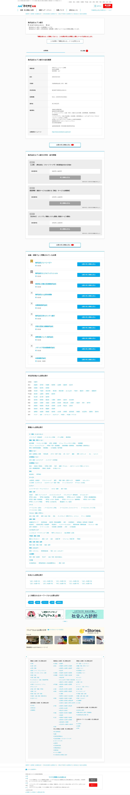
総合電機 (31, 443)
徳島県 (35, 408)
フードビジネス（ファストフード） (69, 507)
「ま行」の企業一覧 (47, 583)
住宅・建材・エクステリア (36, 460)
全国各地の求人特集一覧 (82, 714)
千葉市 (76, 390)
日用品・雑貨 (48, 466)
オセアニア (56, 414)
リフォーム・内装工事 (68, 539)
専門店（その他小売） (51, 501)
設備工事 (57, 539)
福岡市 (91, 411)
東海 (94, 2)
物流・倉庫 (47, 545)
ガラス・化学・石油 (56, 454)
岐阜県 (35, 399)
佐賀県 (41, 411)
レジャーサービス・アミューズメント (39, 488)
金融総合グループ (33, 522)
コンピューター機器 (41, 443)
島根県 (41, 405)
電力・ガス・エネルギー (57, 551)
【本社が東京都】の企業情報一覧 (50, 13)
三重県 (53, 399)
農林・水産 (62, 563)
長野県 (47, 393)
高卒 (78, 728)
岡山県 (47, 405)
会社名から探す (80, 710)
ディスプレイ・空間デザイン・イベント (68, 516)
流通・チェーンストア (41, 494)
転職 (27, 783)
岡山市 (65, 405)
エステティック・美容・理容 (52, 482)
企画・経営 (33, 665)
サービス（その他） (80, 482)
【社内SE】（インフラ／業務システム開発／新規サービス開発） (50, 216)
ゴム (90, 454)
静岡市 (59, 399)
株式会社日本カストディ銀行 (45, 316)
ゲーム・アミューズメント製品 (67, 443)
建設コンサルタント (34, 539)
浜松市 (65, 399)
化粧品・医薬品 (38, 466)
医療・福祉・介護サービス (66, 480)
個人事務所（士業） (70, 533)
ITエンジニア (34, 686)
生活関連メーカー (34, 463)
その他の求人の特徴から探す (60, 754)
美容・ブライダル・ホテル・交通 (38, 672)
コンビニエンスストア (55, 494)
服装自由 (56, 750)
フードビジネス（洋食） (51, 507)
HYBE (31, 602)
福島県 (65, 385)
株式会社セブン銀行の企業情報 (80, 13)
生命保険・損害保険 (57, 526)
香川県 (41, 408)
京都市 (72, 402)
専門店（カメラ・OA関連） (74, 497)
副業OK (56, 743)
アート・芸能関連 (86, 516)
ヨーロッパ (47, 414)
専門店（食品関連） (45, 497)
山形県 (59, 385)
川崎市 (87, 390)
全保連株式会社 (40, 358)
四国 (104, 2)
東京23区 (48, 390)
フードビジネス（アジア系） (88, 507)
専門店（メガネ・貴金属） (53, 499)
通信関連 (68, 437)
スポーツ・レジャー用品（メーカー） (80, 466)
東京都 (54, 390)
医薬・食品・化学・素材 (36, 693)
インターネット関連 (50, 437)
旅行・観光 (64, 488)
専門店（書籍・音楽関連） (36, 499)
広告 (54, 516)
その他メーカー (57, 468)
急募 (55, 734)
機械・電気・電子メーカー (36, 440)
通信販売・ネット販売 (65, 501)
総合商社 (31, 474)
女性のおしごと (73, 10)
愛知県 (47, 399)
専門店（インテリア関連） (36, 501)
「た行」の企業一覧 (73, 581)
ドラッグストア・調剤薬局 (71, 494)
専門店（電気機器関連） (90, 497)
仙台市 (71, 385)
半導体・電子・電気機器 (53, 445)
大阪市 (78, 402)
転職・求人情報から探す (27, 10)
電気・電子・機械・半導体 (37, 689)
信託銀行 (31, 524)
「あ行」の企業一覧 (34, 581)
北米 (41, 414)
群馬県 (47, 388)
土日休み (79, 723)
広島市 (71, 405)
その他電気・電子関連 (56, 448)
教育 (55, 480)
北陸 (90, 2)
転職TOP (27, 13)
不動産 (78, 539)
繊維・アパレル (63, 466)
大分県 (59, 411)
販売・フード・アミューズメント (38, 670)
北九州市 (84, 411)
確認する (93, 785)
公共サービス (34, 698)
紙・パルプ (66, 454)
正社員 (32, 705)
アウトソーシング (46, 480)
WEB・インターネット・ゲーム (38, 684)
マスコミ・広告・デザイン (36, 513)
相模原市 (94, 390)
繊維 (73, 454)
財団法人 (59, 602)
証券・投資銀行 (33, 526)
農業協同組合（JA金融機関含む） (47, 563)
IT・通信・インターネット (36, 434)
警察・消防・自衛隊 (34, 557)
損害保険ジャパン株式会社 (44, 337)
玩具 (55, 466)
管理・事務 (33, 668)
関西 (97, 2)
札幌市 (35, 382)
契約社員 (33, 707)
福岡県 (35, 411)
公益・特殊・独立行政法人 (55, 557)
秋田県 (53, 385)
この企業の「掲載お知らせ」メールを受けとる (65, 41)
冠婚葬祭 (77, 480)
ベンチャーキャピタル (65, 524)
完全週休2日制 (57, 745)
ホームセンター (84, 494)
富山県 (35, 396)
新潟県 (35, 393)
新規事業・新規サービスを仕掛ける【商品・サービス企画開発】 (50, 190)
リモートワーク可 (58, 740)
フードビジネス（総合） (35, 507)
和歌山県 (65, 402)
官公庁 (44, 557)
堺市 (83, 402)
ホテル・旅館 (54, 488)
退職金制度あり (57, 747)
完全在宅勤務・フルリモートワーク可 (62, 738)
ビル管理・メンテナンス (35, 482)
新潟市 (53, 393)
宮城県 (47, 385)
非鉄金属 (45, 454)
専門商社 (38, 474)
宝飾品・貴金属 (46, 468)
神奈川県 (61, 390)
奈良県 (59, 402)
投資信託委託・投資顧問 (42, 524)
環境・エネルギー (34, 548)
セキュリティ (86, 480)
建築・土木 (33, 691)
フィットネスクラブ (67, 482)
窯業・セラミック (81, 454)
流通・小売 (32, 491)
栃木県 (41, 388)
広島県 (53, 405)
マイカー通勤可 (57, 752)
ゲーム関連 (60, 437)
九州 (107, 2)
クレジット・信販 (93, 524)
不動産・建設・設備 (34, 536)
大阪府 (47, 402)
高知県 (53, 408)
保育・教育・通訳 (35, 677)
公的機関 (31, 554)
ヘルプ (109, 10)
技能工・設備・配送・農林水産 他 (38, 696)
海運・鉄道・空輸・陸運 (35, 545)
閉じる (93, 780)
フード (31, 504)
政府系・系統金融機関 (55, 522)
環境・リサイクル (33, 551)
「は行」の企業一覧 (34, 583)
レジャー (31, 485)
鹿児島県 (71, 411)
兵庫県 (53, 402)
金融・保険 (32, 519)
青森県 (35, 385)
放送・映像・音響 (33, 516)
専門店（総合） (33, 497)
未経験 (78, 726)
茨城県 (35, 388)
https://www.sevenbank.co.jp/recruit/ (61, 132)
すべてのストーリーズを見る (56, 629)
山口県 (59, 405)
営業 (32, 663)
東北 (74, 2)
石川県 (41, 396)
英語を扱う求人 (41, 792)
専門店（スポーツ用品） (89, 499)
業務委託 (33, 710)
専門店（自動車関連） (59, 497)
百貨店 (31, 494)
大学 (52, 602)
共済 (66, 526)
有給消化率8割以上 (58, 736)
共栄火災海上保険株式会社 (44, 326)
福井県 (47, 396)
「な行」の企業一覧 (86, 581)
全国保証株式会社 (41, 305)
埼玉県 (35, 390)
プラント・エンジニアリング (36, 445)
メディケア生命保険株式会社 (45, 347)
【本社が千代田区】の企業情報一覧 (65, 13)
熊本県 (53, 411)
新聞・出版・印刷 (45, 516)
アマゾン (45, 602)
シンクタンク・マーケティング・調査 (39, 533)
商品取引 (54, 524)
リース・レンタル (44, 526)
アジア (35, 414)
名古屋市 (71, 399)
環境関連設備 (44, 551)
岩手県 (41, 385)
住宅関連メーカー (34, 457)
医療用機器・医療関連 (68, 445)
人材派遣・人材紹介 (34, 480)
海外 (110, 2)
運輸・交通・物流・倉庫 (35, 542)
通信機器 (45, 448)
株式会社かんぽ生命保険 (43, 294)
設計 (52, 539)
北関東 (77, 2)
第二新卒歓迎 (57, 731)
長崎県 (47, 411)
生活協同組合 (32, 563)
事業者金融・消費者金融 (79, 524)
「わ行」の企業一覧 (86, 583)
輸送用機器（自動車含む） (83, 445)
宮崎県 (65, 411)
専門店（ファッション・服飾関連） (71, 499)
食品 (30, 466)
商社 (30, 471)
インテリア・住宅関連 (51, 460)
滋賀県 (35, 402)
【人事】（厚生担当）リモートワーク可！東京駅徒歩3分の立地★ (50, 165)
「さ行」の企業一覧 (60, 581)
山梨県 (41, 393)
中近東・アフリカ (71, 414)
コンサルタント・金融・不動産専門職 (39, 679)
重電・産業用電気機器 (35, 448)
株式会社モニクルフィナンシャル (46, 273)
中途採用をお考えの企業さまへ (98, 10)
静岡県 (41, 399)
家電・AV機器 (53, 443)
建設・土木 (45, 539)
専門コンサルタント (56, 533)
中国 (100, 2)
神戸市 (88, 402)
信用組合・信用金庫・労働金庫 (85, 522)
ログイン (99, 6)
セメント (96, 454)
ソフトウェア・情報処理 (35, 437)
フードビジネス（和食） (35, 510)
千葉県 (41, 390)
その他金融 (72, 526)
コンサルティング (34, 530)
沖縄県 (78, 411)
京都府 (41, 402)
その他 (31, 560)
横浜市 (81, 390)
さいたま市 (69, 390)
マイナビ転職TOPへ (31, 769)
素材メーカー (32, 451)
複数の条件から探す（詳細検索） (84, 712)
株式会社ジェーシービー (43, 263)
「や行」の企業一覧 (60, 583)
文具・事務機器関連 (34, 468)
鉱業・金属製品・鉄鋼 (35, 454)
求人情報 (83, 50)
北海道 (70, 2)
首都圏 (82, 2)
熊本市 (97, 411)
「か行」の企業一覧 (47, 581)
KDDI (37, 602)
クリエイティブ (34, 682)
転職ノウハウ (60, 10)
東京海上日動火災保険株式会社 (45, 284)
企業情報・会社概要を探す (36, 13)
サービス (31, 477)
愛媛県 (47, 408)
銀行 (65, 522)
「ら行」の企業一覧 (73, 583)
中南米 (62, 414)
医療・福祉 (33, 675)
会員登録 (108, 6)
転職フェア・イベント (45, 10)
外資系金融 (44, 522)
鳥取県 (35, 405)
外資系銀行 (71, 522)
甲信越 (86, 2)
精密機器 (80, 443)
